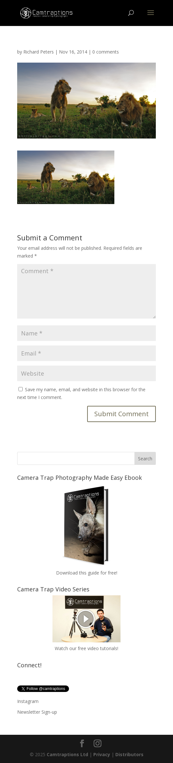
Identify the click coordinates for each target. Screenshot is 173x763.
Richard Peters (38, 52)
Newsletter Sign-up (37, 712)
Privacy (101, 754)
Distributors (129, 754)
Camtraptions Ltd (67, 754)
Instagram (28, 701)
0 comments (105, 52)
